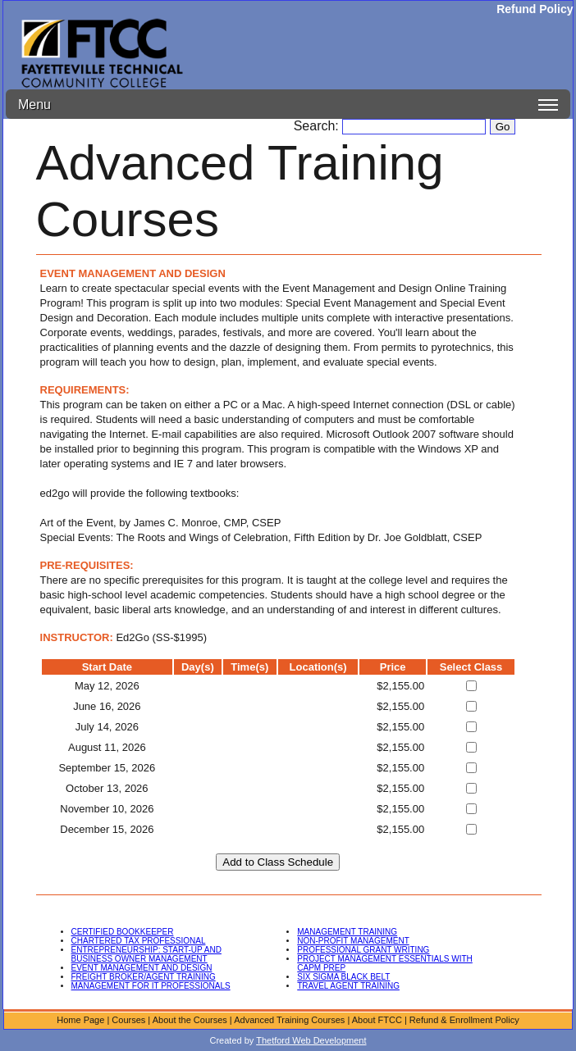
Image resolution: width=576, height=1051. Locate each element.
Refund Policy (534, 9)
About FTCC (377, 1020)
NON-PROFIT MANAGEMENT (353, 940)
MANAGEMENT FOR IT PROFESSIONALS (151, 985)
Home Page (80, 1020)
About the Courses (190, 1020)
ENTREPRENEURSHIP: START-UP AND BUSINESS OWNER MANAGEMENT (146, 954)
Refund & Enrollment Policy (464, 1020)
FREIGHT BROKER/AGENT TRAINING (143, 976)
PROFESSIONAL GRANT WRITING (363, 949)
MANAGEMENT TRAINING (347, 931)
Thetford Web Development (311, 1040)
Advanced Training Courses (289, 1020)
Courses (128, 1020)
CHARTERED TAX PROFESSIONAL (138, 940)
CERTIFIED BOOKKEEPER (122, 931)
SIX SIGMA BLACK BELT (343, 976)
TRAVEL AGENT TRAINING (348, 985)
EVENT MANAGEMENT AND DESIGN (142, 967)
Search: (318, 126)
